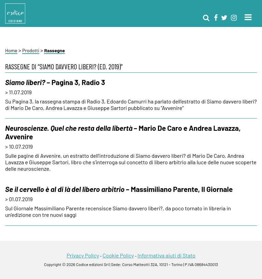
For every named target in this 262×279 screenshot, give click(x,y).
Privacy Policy (83, 255)
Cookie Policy (118, 255)
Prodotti (30, 50)
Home (11, 50)
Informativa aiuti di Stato (166, 255)
